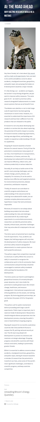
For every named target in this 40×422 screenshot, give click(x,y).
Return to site (8, 398)
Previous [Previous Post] (6, 382)
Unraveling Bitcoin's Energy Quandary (16, 391)
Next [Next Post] (5, 387)
